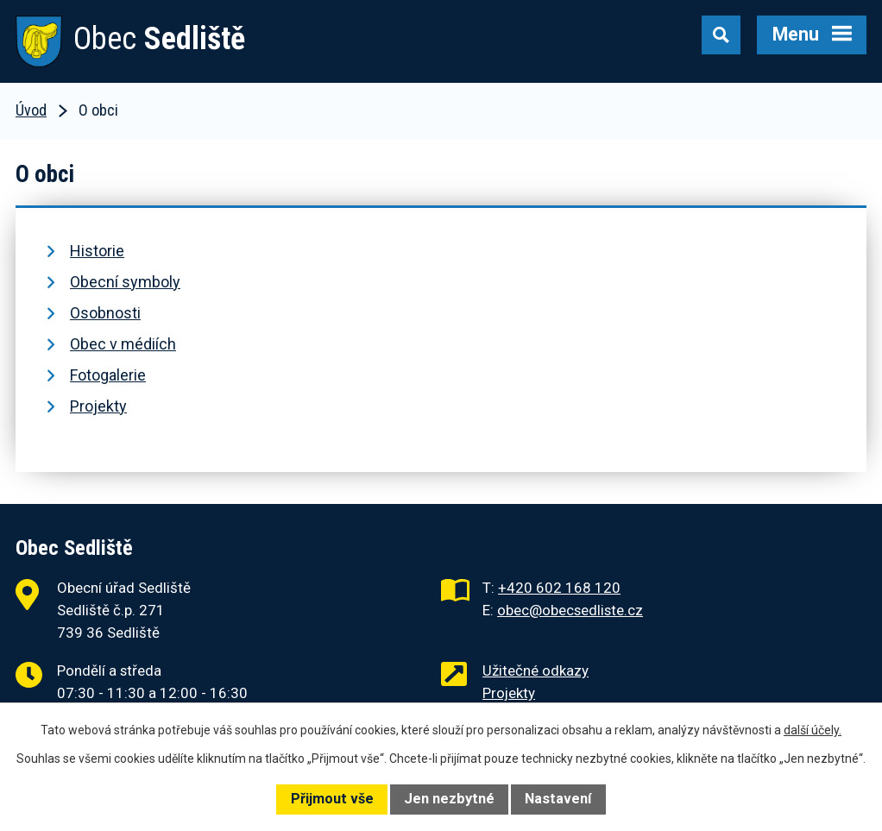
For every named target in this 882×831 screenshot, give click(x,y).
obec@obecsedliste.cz (570, 610)
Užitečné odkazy (535, 670)
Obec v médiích (123, 344)
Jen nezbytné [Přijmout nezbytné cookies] (449, 798)
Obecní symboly (125, 282)
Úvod (31, 110)
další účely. (812, 730)
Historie (97, 251)
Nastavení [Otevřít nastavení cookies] (558, 798)
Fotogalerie (108, 375)
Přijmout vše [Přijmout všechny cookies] (332, 798)
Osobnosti (105, 313)
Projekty (98, 406)
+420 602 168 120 (559, 587)
